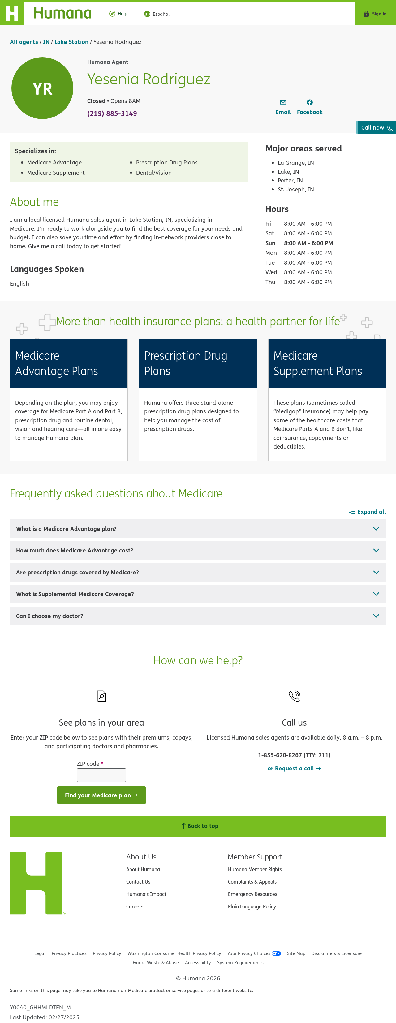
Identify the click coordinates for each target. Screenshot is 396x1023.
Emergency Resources (252, 894)
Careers (134, 906)
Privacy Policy (107, 953)
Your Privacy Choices (248, 953)
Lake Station (71, 41)
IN (46, 41)
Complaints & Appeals (252, 881)
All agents (24, 41)
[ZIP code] (101, 775)
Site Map (296, 953)
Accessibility (198, 962)
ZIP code (90, 764)
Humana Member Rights (255, 869)
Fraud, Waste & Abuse (156, 962)
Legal (39, 953)
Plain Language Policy (252, 906)
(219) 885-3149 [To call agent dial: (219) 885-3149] (112, 113)
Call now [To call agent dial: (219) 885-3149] (377, 127)
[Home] (50, 13)
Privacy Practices (69, 953)
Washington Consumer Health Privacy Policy (174, 953)
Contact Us (138, 881)
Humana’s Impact (146, 894)
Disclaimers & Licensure (337, 953)
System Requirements (240, 962)
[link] (283, 108)
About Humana (143, 869)
